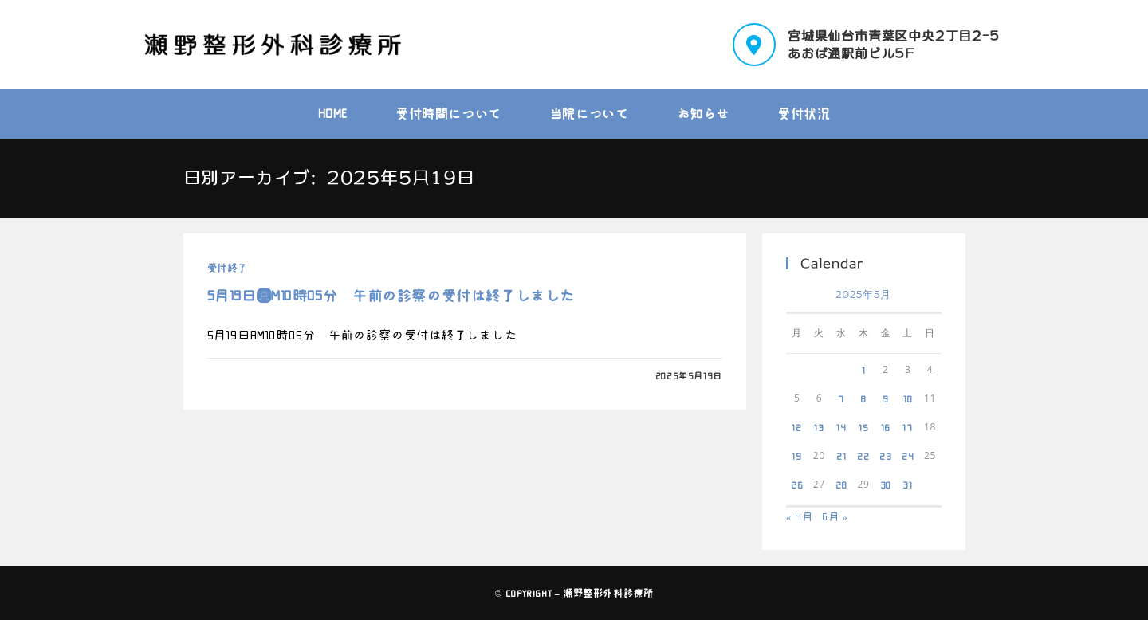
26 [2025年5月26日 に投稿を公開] (797, 484)
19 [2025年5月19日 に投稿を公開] (797, 456)
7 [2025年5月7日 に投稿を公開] (841, 398)
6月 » (835, 517)
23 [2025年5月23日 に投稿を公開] (885, 456)
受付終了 (227, 268)
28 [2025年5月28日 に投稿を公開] (841, 484)
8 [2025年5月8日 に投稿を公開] (863, 398)
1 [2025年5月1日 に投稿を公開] (864, 370)
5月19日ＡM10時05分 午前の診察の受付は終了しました (391, 295)
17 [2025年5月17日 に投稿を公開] (907, 427)
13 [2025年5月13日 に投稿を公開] (819, 427)
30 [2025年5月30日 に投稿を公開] (886, 484)
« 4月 (799, 517)
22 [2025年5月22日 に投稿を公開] (863, 456)
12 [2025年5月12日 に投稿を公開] (797, 427)
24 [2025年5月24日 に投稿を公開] (908, 456)
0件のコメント (251, 375)
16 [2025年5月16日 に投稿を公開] (886, 427)
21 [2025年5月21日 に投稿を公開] (841, 456)
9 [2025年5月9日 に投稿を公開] (886, 398)
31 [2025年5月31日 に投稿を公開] (907, 484)
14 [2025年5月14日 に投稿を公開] (841, 427)
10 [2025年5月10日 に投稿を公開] (908, 398)
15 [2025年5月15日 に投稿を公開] (864, 427)
